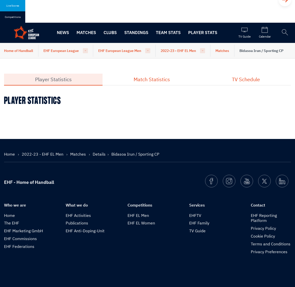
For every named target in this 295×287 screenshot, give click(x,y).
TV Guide (197, 230)
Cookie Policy (263, 236)
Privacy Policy (263, 228)
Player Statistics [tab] (53, 79)
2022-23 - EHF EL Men (178, 50)
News (63, 32)
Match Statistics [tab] (152, 79)
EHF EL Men (138, 215)
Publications (77, 222)
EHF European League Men (119, 50)
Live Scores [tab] (12, 5)
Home (10, 154)
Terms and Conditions (270, 243)
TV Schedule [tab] (246, 79)
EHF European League (61, 50)
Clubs (110, 32)
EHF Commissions (20, 238)
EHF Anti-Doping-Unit (85, 230)
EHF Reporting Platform (264, 218)
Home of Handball (18, 50)
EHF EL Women (141, 222)
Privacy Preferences (269, 251)
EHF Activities (78, 215)
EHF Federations (19, 246)
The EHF (11, 222)
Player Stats (202, 32)
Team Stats (168, 32)
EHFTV (195, 215)
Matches (86, 32)
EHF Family (199, 222)
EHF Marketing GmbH (23, 230)
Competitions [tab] (13, 17)
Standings (136, 32)
